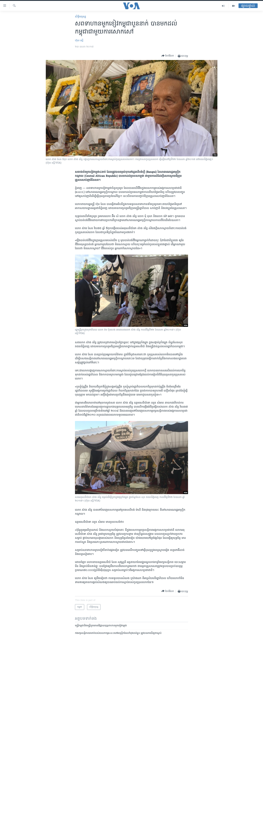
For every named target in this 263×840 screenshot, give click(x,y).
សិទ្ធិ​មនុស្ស (80, 17)
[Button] (167, 55)
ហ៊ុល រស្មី (79, 40)
